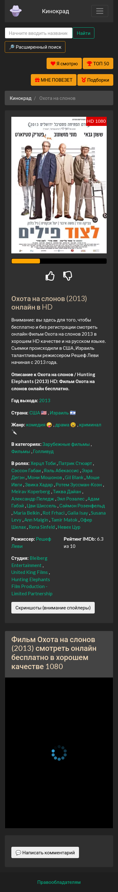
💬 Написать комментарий (45, 852)
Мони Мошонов (45, 477)
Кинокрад (55, 10)
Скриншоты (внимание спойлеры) (53, 607)
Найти (83, 33)
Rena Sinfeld (42, 527)
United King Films (30, 572)
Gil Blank (74, 477)
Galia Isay (78, 513)
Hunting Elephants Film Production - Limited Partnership (32, 586)
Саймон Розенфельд (82, 505)
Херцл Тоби (44, 463)
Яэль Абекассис (62, 470)
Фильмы (21, 451)
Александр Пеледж (33, 498)
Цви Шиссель (42, 505)
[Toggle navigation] (99, 11)
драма (62, 424)
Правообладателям (59, 882)
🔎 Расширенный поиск (35, 47)
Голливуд (43, 451)
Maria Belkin (27, 513)
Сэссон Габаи (26, 470)
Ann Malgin (36, 519)
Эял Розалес (71, 498)
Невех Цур (69, 527)
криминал (90, 424)
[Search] (39, 33)
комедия (36, 424)
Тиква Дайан (67, 491)
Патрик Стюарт (76, 463)
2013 (44, 400)
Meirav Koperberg (31, 491)
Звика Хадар (39, 484)
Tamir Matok (64, 519)
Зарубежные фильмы (66, 444)
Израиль (60, 412)
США (35, 412)
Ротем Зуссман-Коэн (79, 484)
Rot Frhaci (53, 513)
